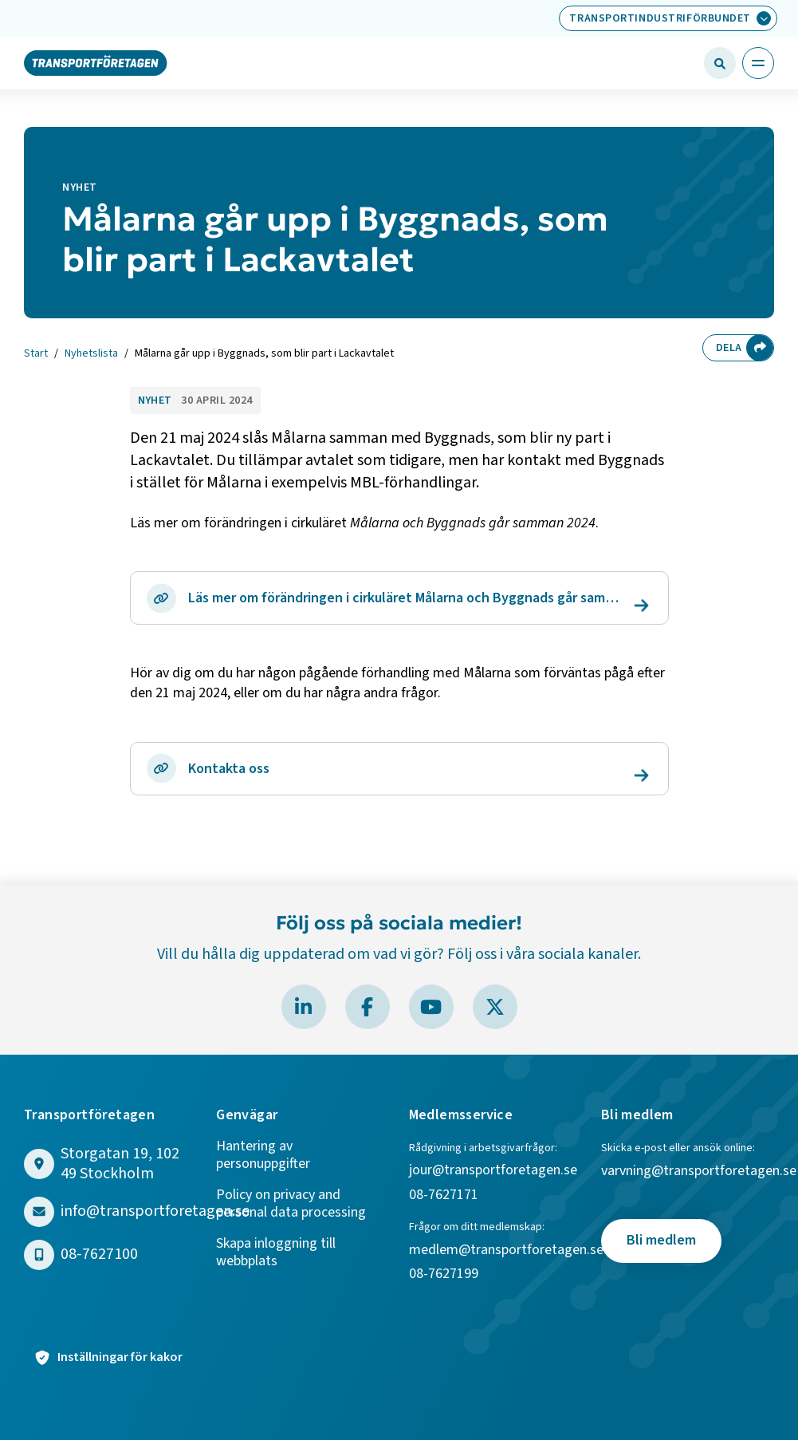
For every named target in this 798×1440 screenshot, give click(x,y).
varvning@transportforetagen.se (698, 1171)
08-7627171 (443, 1195)
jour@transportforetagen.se (493, 1171)
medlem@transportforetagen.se (506, 1250)
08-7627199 (445, 1274)
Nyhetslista (91, 354)
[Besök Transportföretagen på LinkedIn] (303, 1006)
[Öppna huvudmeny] (758, 63)
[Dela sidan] (759, 347)
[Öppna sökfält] (720, 63)
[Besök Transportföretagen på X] (495, 1006)
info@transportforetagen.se (155, 1211)
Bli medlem (661, 1240)
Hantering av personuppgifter (263, 1156)
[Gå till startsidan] (95, 62)
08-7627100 (99, 1254)
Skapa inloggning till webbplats (276, 1253)
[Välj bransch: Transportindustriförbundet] (668, 18)
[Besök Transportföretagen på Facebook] (367, 1006)
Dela (729, 348)
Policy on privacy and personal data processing (291, 1204)
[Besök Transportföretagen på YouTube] (431, 1006)
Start (36, 354)
